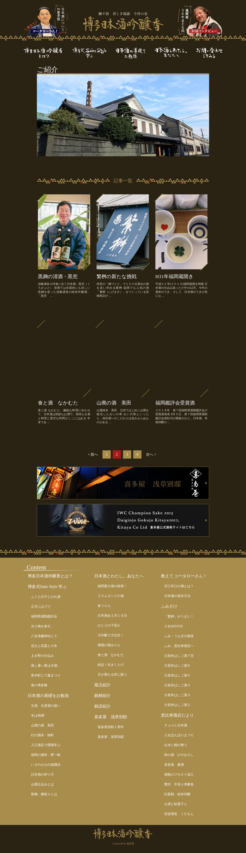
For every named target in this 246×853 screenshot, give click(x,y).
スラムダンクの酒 (111, 596)
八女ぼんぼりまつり (179, 735)
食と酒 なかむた (111, 655)
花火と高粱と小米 (44, 646)
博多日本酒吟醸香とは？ (48, 53)
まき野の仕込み (42, 655)
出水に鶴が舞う (175, 745)
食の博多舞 (39, 685)
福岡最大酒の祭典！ (112, 586)
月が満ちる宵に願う (112, 674)
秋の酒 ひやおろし (179, 755)
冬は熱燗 (37, 715)
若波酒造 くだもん (179, 814)
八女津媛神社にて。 (45, 636)
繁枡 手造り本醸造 (179, 784)
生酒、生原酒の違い (45, 705)
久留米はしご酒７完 (179, 655)
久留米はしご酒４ (177, 685)
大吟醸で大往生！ (111, 635)
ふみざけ (169, 606)
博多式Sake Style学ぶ (94, 53)
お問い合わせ (209, 53)
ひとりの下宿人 (109, 625)
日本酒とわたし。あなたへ (175, 53)
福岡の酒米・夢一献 (45, 755)
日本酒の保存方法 (177, 596)
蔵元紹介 (102, 685)
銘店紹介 (102, 706)
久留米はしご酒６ (177, 665)
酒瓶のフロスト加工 (179, 774)
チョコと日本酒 (175, 725)
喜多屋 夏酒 (174, 764)
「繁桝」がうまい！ (179, 616)
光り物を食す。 (42, 626)
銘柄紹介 (102, 695)
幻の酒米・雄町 (42, 735)
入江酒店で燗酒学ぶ (45, 745)
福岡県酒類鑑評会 (44, 616)
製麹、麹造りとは (44, 794)
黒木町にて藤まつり (45, 675)
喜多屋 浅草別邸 (110, 717)
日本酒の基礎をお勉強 (135, 53)
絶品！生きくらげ (111, 664)
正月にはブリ (41, 606)
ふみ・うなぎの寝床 (179, 636)
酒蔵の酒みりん (109, 645)
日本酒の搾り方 (42, 774)
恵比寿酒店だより (177, 715)
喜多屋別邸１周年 (111, 727)
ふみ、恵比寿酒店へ (179, 646)
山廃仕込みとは (42, 784)
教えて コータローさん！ (184, 576)
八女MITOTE (173, 626)
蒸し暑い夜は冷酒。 (45, 665)
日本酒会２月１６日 (112, 615)
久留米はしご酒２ (177, 705)
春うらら (104, 605)
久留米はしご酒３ (177, 695)
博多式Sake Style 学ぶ (47, 586)
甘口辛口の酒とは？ (179, 586)
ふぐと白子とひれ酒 (45, 596)
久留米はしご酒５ (177, 675)
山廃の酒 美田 (42, 725)
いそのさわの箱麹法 (45, 764)
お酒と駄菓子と (175, 804)
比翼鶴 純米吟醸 (177, 794)
